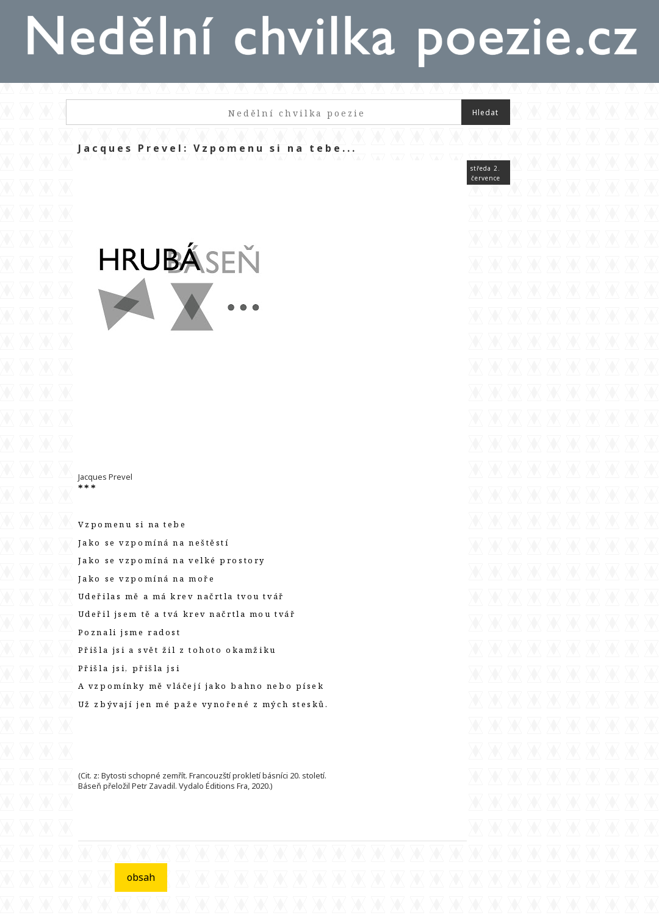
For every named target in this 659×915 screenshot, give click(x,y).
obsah (141, 877)
